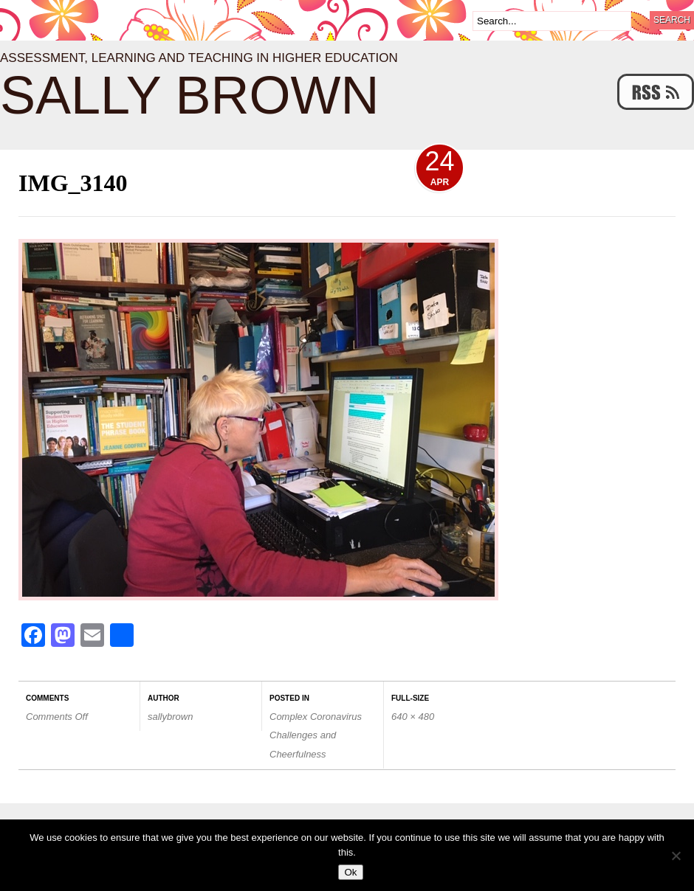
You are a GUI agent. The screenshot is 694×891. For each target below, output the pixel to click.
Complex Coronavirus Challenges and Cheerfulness (315, 735)
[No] (675, 855)
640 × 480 (412, 716)
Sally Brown (189, 95)
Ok (350, 872)
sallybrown (170, 716)
